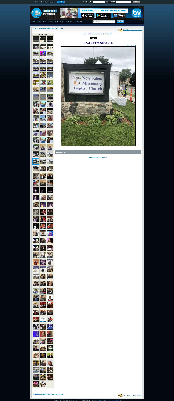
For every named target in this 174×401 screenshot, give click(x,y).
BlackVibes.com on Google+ (98, 157)
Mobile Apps (41, 21)
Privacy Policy (101, 400)
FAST (110, 34)
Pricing (50, 21)
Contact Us (78, 21)
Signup (37, 2)
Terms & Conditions (114, 400)
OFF (94, 34)
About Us (69, 21)
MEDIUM (104, 34)
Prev (128, 45)
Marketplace (59, 21)
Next (134, 45)
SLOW (99, 34)
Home (33, 21)
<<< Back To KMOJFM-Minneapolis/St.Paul (47, 28)
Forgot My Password (48, 2)
